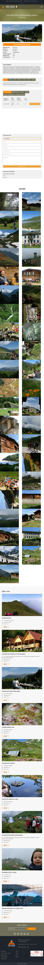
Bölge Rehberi (4, 955)
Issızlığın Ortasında (8, 763)
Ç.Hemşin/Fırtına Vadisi (5, 953)
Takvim (17, 953)
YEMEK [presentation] (26, 92)
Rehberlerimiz (4, 958)
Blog (16, 955)
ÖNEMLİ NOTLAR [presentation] (20, 94)
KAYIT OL (31, 928)
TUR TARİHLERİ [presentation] (7, 92)
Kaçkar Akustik (6, 618)
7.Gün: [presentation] (33, 79)
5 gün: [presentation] (24, 79)
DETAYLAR (5, 664)
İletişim (17, 956)
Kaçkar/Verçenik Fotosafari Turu (12, 908)
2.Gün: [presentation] (10, 79)
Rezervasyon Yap (35, 103)
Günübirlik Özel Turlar (9, 872)
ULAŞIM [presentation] (22, 92)
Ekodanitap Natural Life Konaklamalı (13, 654)
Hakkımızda (3, 951)
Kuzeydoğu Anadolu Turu (10, 799)
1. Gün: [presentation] (5, 79)
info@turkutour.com (24, 947)
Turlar (17, 951)
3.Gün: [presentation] (14, 79)
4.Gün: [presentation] (19, 79)
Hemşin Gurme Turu (8, 727)
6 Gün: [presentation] (28, 79)
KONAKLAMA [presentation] (16, 92)
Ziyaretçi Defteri (4, 956)
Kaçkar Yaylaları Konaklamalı (11, 691)
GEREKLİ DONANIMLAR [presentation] (9, 94)
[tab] (5, 80)
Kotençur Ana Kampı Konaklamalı (12, 835)
